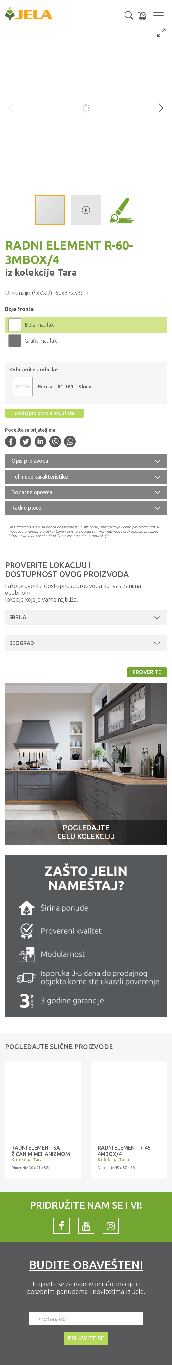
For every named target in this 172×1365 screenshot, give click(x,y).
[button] (129, 15)
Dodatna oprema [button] (32, 492)
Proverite (147, 672)
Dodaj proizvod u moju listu (44, 413)
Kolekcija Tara (27, 1159)
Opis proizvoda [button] (30, 461)
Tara (66, 272)
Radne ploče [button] (26, 508)
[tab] (86, 461)
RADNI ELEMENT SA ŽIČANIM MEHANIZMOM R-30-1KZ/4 (41, 1154)
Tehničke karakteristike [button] (40, 477)
